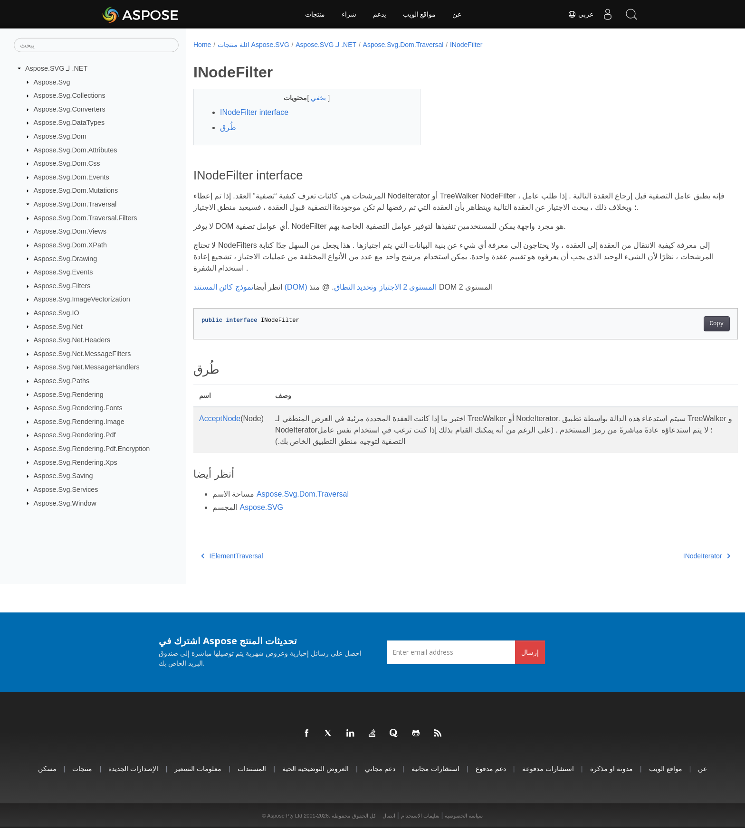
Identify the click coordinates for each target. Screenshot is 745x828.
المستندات (252, 768)
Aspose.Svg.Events (63, 272)
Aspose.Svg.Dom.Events (71, 177)
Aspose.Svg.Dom (60, 136)
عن (456, 14)
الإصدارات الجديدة (133, 768)
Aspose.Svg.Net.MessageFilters (82, 354)
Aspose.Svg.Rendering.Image (79, 421)
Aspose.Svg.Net (58, 326)
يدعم (379, 14)
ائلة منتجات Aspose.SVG (253, 44)
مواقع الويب (419, 14)
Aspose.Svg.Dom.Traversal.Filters (85, 218)
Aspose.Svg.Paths (62, 381)
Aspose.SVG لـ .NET (56, 68)
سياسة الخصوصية (464, 816)
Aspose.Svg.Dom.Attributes (75, 149)
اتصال (388, 816)
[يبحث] (96, 45)
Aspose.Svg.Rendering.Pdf (75, 435)
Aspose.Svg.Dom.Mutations (76, 190)
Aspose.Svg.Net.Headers (72, 340)
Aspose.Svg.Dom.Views (70, 231)
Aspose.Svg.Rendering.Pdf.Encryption (92, 448)
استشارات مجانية (435, 768)
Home (202, 44)
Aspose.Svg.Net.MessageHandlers (87, 367)
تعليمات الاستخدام (420, 816)
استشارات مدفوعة (548, 768)
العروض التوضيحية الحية (315, 768)
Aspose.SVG (261, 507)
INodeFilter (466, 44)
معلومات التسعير (197, 768)
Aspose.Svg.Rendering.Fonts (78, 408)
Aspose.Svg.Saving (63, 476)
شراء (349, 14)
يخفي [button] (311, 98)
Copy (679, 323)
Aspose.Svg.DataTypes (69, 122)
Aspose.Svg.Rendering (69, 394)
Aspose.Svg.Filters (62, 286)
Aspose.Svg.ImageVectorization (82, 299)
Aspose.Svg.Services (66, 489)
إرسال (530, 652)
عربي (580, 14)
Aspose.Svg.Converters (69, 109)
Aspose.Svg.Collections (69, 95)
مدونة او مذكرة (611, 768)
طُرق (228, 127)
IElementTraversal (232, 556)
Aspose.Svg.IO (56, 313)
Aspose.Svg (52, 81)
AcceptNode (219, 418)
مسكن (47, 768)
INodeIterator (669, 556)
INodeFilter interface (254, 112)
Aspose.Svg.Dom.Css (67, 163)
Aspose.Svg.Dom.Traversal (75, 204)
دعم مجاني (380, 768)
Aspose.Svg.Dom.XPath (70, 245)
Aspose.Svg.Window (65, 503)
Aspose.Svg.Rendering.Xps (75, 462)
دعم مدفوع (491, 768)
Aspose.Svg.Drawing (65, 258)
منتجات (315, 14)
